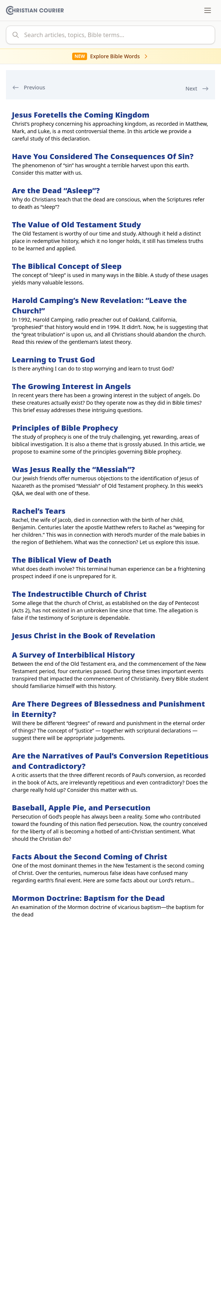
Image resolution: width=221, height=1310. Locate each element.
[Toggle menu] (207, 10)
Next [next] (197, 88)
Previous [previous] (28, 87)
